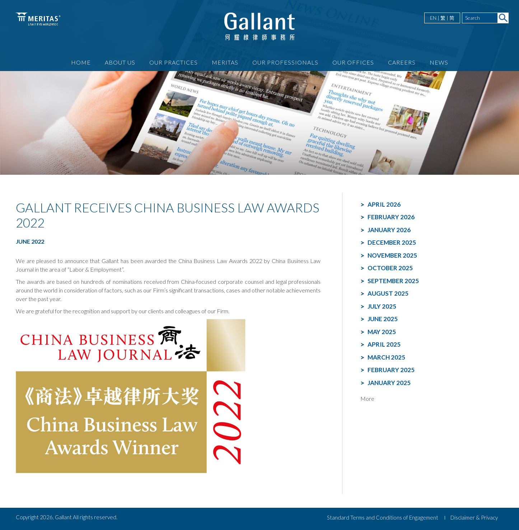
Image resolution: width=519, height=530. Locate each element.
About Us (120, 62)
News (439, 62)
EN (433, 18)
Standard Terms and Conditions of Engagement (382, 517)
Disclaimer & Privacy (474, 517)
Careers (402, 62)
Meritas (225, 62)
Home (81, 62)
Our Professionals (285, 62)
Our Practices (173, 62)
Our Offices (353, 62)
